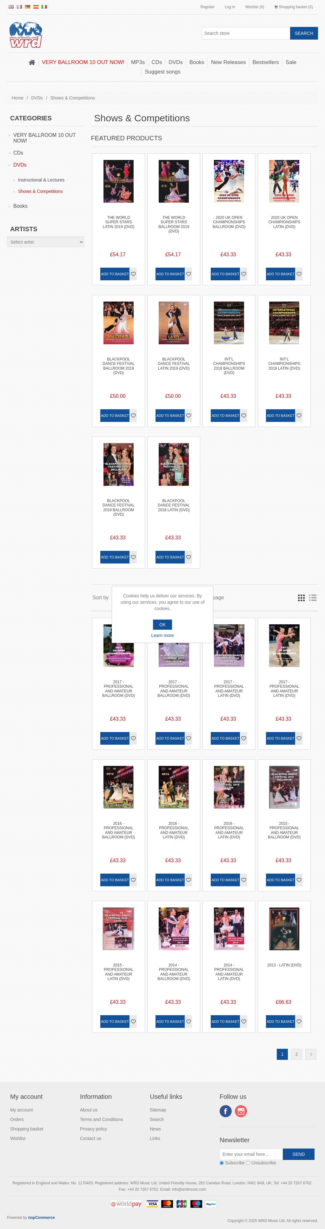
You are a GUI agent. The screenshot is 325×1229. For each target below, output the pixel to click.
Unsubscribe (263, 1162)
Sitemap (158, 1109)
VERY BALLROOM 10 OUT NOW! (83, 62)
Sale (291, 62)
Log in (230, 7)
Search (157, 1119)
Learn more (162, 635)
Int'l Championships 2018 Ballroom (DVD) (229, 366)
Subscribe (235, 1162)
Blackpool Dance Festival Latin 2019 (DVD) (174, 364)
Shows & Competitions (40, 191)
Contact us (90, 1138)
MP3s (138, 62)
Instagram (241, 1111)
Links (155, 1138)
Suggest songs (162, 72)
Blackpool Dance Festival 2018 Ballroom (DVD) (119, 508)
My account (21, 1109)
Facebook (226, 1111)
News (155, 1128)
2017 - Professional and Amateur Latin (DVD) (229, 689)
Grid (301, 598)
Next (310, 1054)
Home (17, 97)
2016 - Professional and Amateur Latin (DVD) (174, 830)
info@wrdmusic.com (189, 1189)
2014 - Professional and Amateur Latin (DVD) (229, 972)
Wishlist (17, 1138)
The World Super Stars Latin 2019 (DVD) (119, 222)
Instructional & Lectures (41, 179)
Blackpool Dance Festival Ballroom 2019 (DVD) (119, 366)
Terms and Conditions (101, 1119)
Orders (17, 1119)
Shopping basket (26, 1128)
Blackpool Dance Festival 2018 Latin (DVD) (174, 505)
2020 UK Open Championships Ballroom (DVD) (229, 222)
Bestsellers (266, 62)
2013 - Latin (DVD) (284, 965)
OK (162, 624)
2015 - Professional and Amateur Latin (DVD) (118, 972)
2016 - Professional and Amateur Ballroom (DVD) (118, 830)
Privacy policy (93, 1128)
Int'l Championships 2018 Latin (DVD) (284, 364)
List (312, 598)
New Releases (228, 62)
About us (88, 1109)
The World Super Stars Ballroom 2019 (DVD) (173, 224)
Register (207, 7)
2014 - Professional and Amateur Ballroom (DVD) (173, 972)
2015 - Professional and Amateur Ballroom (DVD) (284, 830)
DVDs (175, 62)
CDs (156, 62)
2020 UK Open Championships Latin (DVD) (284, 222)
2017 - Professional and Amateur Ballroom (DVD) (118, 689)
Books (196, 62)
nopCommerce (41, 1217)
